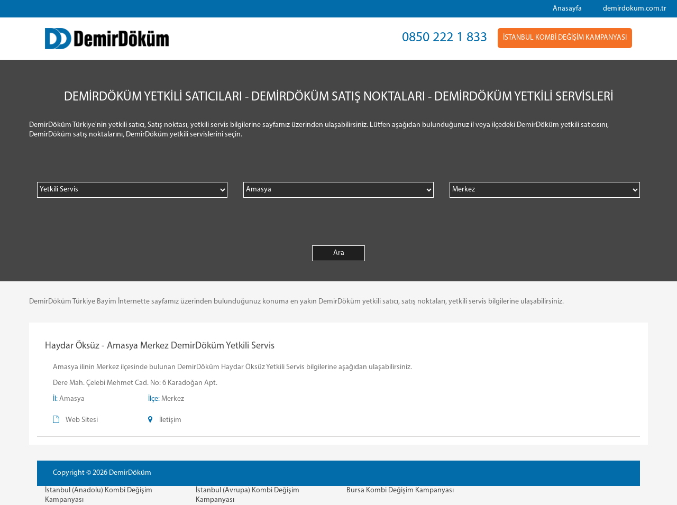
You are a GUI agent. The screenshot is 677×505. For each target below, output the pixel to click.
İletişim (170, 420)
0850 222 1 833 (444, 38)
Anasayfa (567, 9)
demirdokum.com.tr (634, 9)
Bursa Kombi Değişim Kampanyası (400, 490)
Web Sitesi (82, 420)
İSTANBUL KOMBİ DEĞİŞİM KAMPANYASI (565, 38)
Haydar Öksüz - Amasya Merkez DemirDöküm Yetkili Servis (160, 346)
